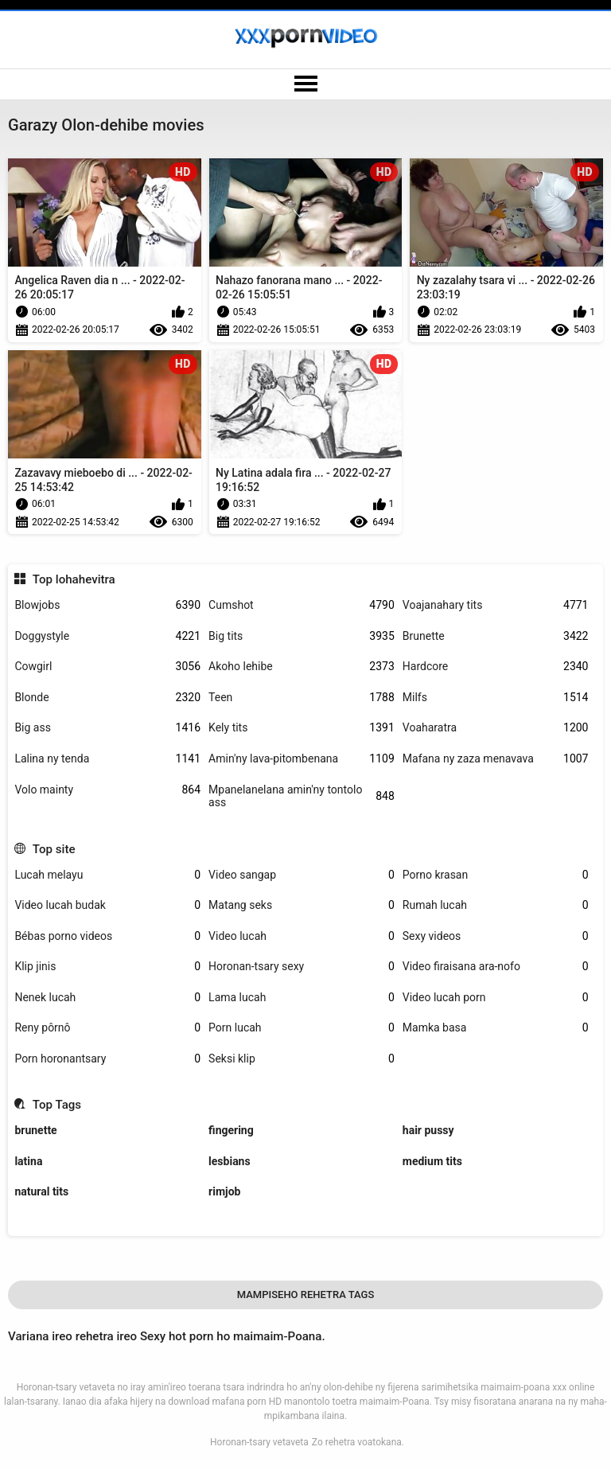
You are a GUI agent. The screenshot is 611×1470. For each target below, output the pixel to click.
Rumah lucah (496, 905)
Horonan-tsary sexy (301, 966)
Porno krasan (496, 875)
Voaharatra (496, 728)
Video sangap (301, 875)
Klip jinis (107, 966)
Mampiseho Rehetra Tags (306, 1294)
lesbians (229, 1161)
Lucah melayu (107, 875)
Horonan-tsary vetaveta (259, 1442)
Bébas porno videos (107, 936)
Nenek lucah (107, 997)
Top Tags (57, 1105)
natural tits (41, 1191)
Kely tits (301, 728)
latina (28, 1161)
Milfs (496, 697)
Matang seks (301, 905)
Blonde (107, 697)
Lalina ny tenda (107, 759)
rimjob (224, 1191)
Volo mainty (107, 790)
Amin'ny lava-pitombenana (301, 759)
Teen (301, 697)
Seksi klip (301, 1059)
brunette (35, 1130)
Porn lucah (301, 1028)
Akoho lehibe (301, 666)
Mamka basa (496, 1028)
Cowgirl (107, 666)
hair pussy (428, 1130)
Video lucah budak (107, 905)
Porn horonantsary (107, 1059)
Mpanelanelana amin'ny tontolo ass (301, 796)
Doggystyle (107, 636)
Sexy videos (496, 936)
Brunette (496, 636)
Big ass (107, 728)
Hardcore (496, 666)
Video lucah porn (496, 997)
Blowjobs (107, 605)
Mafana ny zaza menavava (496, 759)
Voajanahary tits (496, 605)
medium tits (432, 1161)
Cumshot (301, 605)
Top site (54, 849)
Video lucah (301, 936)
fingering (231, 1130)
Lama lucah (301, 997)
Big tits (301, 636)
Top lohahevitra (74, 579)
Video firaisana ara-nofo (496, 966)
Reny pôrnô (107, 1028)
